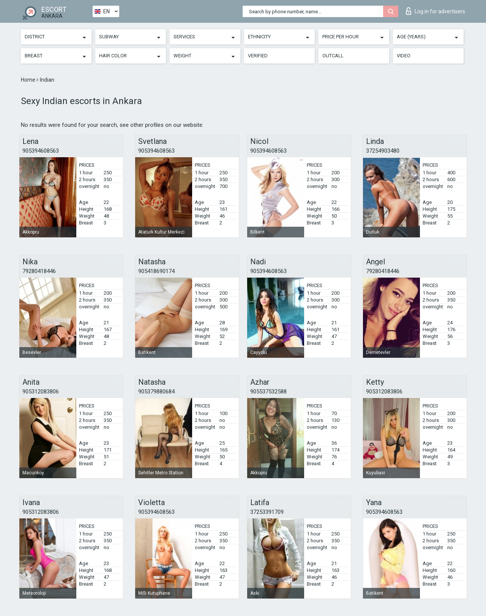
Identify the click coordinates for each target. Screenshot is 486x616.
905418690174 (156, 271)
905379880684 (156, 391)
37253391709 (267, 512)
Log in (435, 11)
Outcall (333, 55)
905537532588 (268, 391)
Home (28, 80)
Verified (258, 55)
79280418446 (39, 271)
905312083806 (40, 391)
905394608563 (40, 150)
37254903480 (382, 150)
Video (403, 55)
